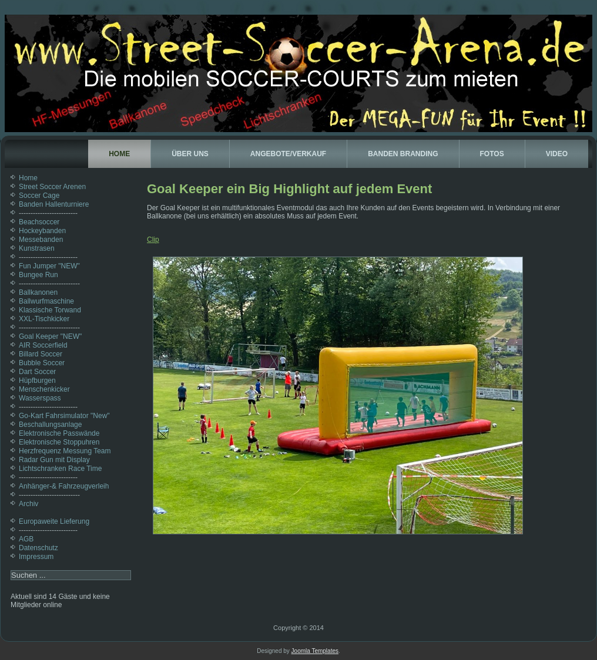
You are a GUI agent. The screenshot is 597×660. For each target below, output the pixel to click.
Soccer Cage (39, 195)
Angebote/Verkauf (288, 154)
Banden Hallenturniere (54, 204)
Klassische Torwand (50, 310)
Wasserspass (40, 398)
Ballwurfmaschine (46, 301)
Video (557, 154)
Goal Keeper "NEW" (50, 336)
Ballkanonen (38, 292)
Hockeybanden (42, 231)
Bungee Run (38, 275)
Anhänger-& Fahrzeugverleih (64, 486)
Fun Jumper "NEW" (49, 266)
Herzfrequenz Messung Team (65, 451)
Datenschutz (38, 548)
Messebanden (41, 239)
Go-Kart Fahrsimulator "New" (64, 416)
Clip (153, 239)
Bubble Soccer (42, 363)
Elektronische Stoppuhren (59, 442)
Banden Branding (403, 154)
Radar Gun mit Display (54, 460)
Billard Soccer (40, 354)
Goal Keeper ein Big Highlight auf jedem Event (289, 188)
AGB (26, 539)
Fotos (492, 154)
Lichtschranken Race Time (60, 468)
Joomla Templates (314, 651)
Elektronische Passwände (59, 433)
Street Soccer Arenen (52, 187)
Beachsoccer (39, 222)
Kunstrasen (37, 248)
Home (119, 154)
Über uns (190, 154)
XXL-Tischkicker (44, 319)
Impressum (36, 557)
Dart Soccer (37, 372)
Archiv (28, 504)
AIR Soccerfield (43, 345)
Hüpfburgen (37, 380)
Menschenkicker (44, 389)
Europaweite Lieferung (54, 521)
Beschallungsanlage (50, 424)
